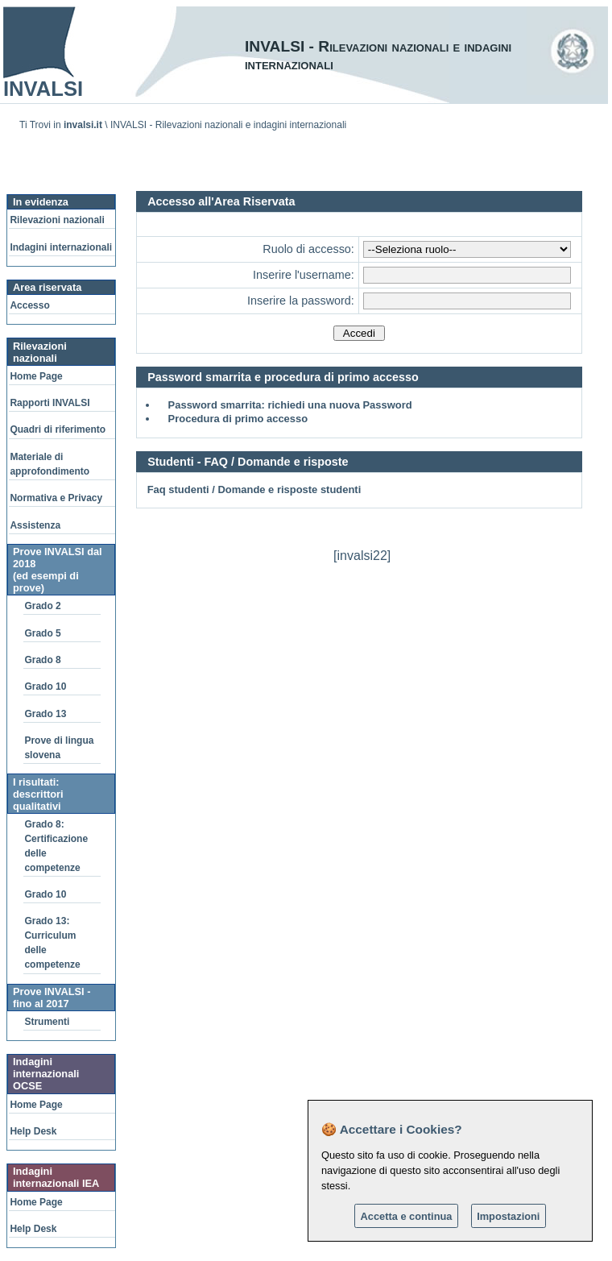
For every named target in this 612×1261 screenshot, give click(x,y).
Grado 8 (42, 660)
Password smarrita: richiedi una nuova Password (290, 405)
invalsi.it (83, 125)
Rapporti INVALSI (49, 403)
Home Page (36, 376)
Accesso (29, 305)
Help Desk (33, 1131)
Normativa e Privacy (56, 498)
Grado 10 (45, 686)
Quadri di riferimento (57, 429)
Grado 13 (45, 714)
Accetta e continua (407, 1216)
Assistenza (35, 525)
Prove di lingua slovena (58, 748)
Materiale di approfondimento (49, 464)
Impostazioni (508, 1216)
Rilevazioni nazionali (57, 220)
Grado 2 (42, 606)
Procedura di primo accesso (238, 419)
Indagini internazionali (61, 247)
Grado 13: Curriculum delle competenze (52, 942)
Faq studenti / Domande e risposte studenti (254, 489)
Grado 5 (42, 633)
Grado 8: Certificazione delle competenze (56, 846)
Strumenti (46, 1021)
